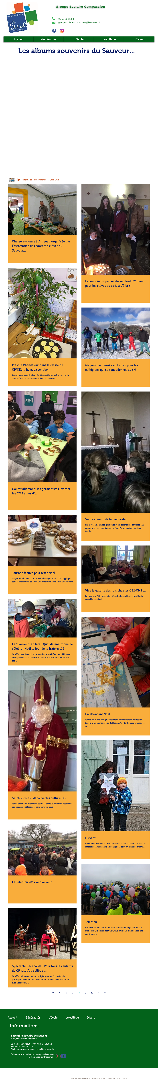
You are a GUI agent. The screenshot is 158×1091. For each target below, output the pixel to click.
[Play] (19, 179)
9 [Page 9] (85, 992)
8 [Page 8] (79, 992)
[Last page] (105, 992)
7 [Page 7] (72, 992)
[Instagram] (58, 1056)
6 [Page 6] (66, 992)
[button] (53, 18)
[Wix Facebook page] (63, 1056)
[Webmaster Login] (46, 1078)
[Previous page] (59, 992)
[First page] (53, 992)
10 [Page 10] (92, 992)
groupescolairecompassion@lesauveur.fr (79, 22)
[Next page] (98, 992)
